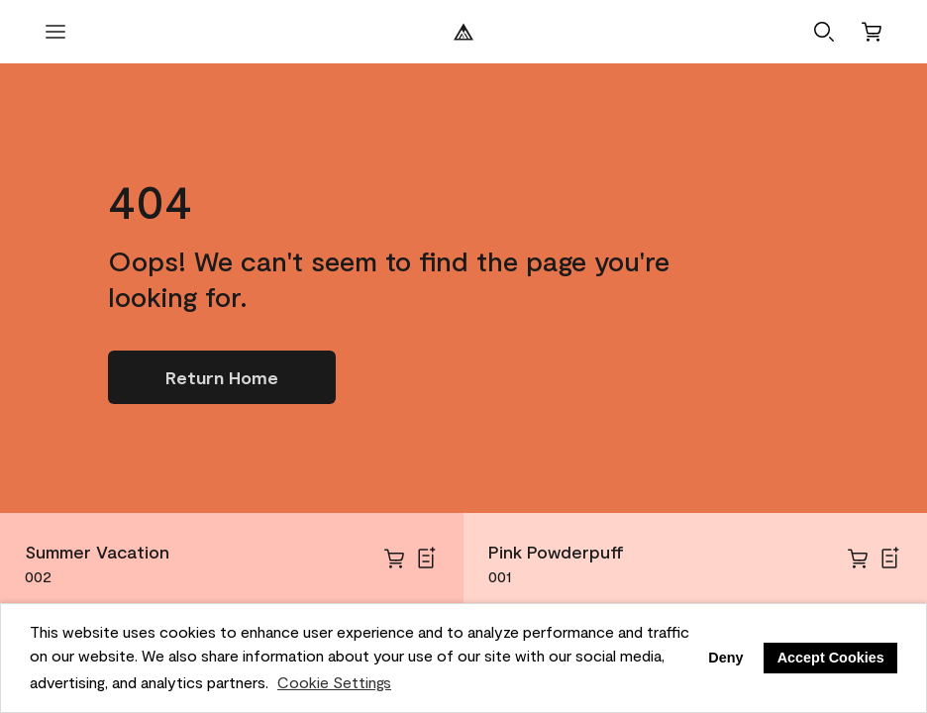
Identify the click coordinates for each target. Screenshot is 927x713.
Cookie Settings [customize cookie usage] (334, 681)
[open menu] (55, 31)
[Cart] (871, 31)
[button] (824, 31)
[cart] (394, 558)
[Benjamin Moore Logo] (463, 31)
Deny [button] (725, 657)
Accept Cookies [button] (830, 657)
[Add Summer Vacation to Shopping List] (426, 558)
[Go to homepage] (222, 377)
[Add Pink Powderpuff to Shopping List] (889, 558)
